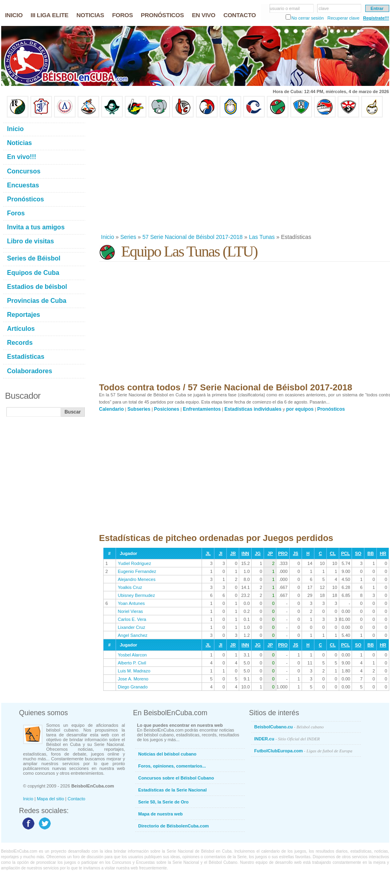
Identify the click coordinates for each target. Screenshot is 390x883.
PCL (345, 553)
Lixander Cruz (131, 627)
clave (324, 8)
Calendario (111, 409)
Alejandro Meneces (137, 579)
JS (295, 553)
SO (358, 553)
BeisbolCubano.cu (289, 726)
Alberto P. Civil (132, 662)
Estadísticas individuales (253, 409)
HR (383, 553)
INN (245, 553)
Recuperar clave (343, 18)
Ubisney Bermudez (136, 595)
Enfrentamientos (202, 409)
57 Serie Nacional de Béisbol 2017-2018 (192, 237)
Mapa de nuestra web (160, 813)
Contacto (76, 798)
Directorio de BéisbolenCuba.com (173, 825)
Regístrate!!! (376, 18)
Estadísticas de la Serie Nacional (172, 790)
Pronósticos (331, 409)
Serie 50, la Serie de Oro (163, 801)
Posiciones (166, 409)
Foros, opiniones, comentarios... (172, 766)
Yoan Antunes (131, 603)
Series (128, 237)
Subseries (139, 409)
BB (370, 553)
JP (270, 553)
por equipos (300, 409)
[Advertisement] (178, 175)
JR (233, 553)
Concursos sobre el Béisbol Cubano (176, 778)
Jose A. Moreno (133, 678)
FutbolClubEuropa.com (303, 750)
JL (208, 553)
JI (220, 553)
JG (258, 553)
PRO (283, 553)
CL (333, 553)
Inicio (107, 237)
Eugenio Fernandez (137, 571)
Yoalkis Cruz (130, 587)
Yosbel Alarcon (132, 654)
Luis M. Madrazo (134, 670)
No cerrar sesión (308, 18)
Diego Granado (133, 686)
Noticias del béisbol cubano (167, 754)
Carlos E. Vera (132, 619)
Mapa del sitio (50, 798)
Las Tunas (262, 237)
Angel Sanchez (133, 635)
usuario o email (285, 8)
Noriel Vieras (130, 611)
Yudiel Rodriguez (134, 563)
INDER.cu (287, 738)
